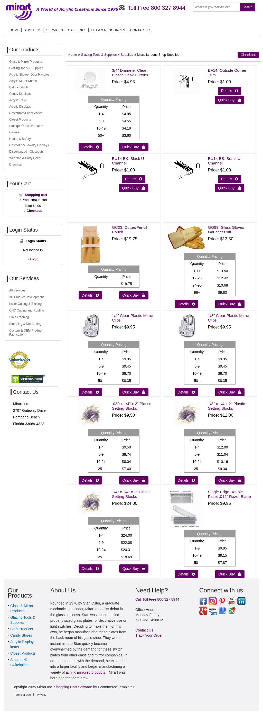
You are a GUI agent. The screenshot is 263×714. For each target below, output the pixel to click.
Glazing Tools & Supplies (99, 55)
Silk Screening (19, 317)
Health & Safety (20, 139)
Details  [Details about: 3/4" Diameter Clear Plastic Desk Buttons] (90, 147)
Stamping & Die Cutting (25, 324)
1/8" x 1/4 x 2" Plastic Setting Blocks (226, 405)
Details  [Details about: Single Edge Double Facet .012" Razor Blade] (186, 574)
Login (34, 259)
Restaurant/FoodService (25, 113)
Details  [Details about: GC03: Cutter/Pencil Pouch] (90, 295)
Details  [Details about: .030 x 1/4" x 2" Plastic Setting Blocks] (90, 480)
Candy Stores (21, 635)
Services (54, 30)
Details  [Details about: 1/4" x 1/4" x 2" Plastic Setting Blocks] (90, 568)
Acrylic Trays (18, 100)
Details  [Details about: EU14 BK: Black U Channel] (133, 179)
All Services (17, 290)
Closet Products (20, 119)
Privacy (41, 694)
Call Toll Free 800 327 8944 (157, 599)
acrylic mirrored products (85, 672)
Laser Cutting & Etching (25, 304)
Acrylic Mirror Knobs (23, 81)
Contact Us (140, 30)
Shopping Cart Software (73, 687)
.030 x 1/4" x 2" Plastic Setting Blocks (131, 405)
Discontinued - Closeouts (26, 151)
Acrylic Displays (20, 106)
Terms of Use (22, 694)
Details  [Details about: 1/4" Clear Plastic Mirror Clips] (90, 392)
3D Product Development (26, 297)
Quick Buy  (133, 147)
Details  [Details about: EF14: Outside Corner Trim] (229, 91)
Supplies (127, 55)
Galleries (77, 30)
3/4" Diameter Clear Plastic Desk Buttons (130, 72)
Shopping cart (36, 195)
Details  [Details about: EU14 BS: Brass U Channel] (229, 179)
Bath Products (19, 87)
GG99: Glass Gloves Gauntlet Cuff (226, 229)
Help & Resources (108, 30)
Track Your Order (149, 635)
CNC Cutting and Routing (26, 310)
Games (14, 132)
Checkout (248, 55)
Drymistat (15, 164)
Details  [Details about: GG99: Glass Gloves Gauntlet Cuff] (186, 304)
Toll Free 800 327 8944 (156, 8)
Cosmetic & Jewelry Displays (29, 145)
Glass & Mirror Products (25, 61)
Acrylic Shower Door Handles (29, 74)
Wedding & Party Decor (25, 158)
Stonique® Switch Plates (26, 126)
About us (32, 30)
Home (15, 30)
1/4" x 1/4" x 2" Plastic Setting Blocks (131, 494)
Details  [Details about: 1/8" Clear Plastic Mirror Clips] (186, 392)
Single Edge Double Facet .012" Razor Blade (229, 494)
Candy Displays (20, 94)
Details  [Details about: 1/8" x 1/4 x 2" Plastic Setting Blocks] (186, 480)
